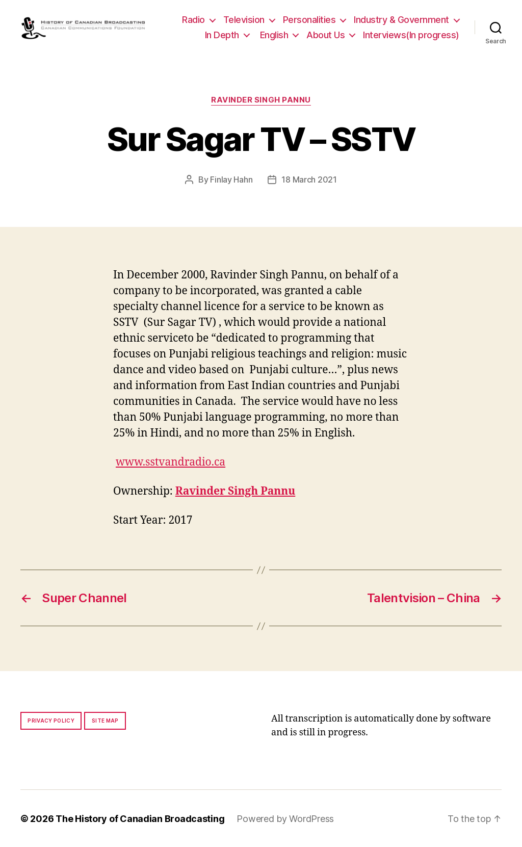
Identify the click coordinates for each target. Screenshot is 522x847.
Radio (193, 19)
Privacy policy (51, 720)
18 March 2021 (309, 179)
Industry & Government (401, 19)
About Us (325, 35)
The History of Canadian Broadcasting (140, 818)
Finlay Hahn (231, 179)
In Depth (222, 35)
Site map (105, 720)
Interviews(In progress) (411, 35)
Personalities (309, 19)
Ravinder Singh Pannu (261, 100)
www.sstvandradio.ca (170, 462)
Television (244, 19)
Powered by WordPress (285, 818)
